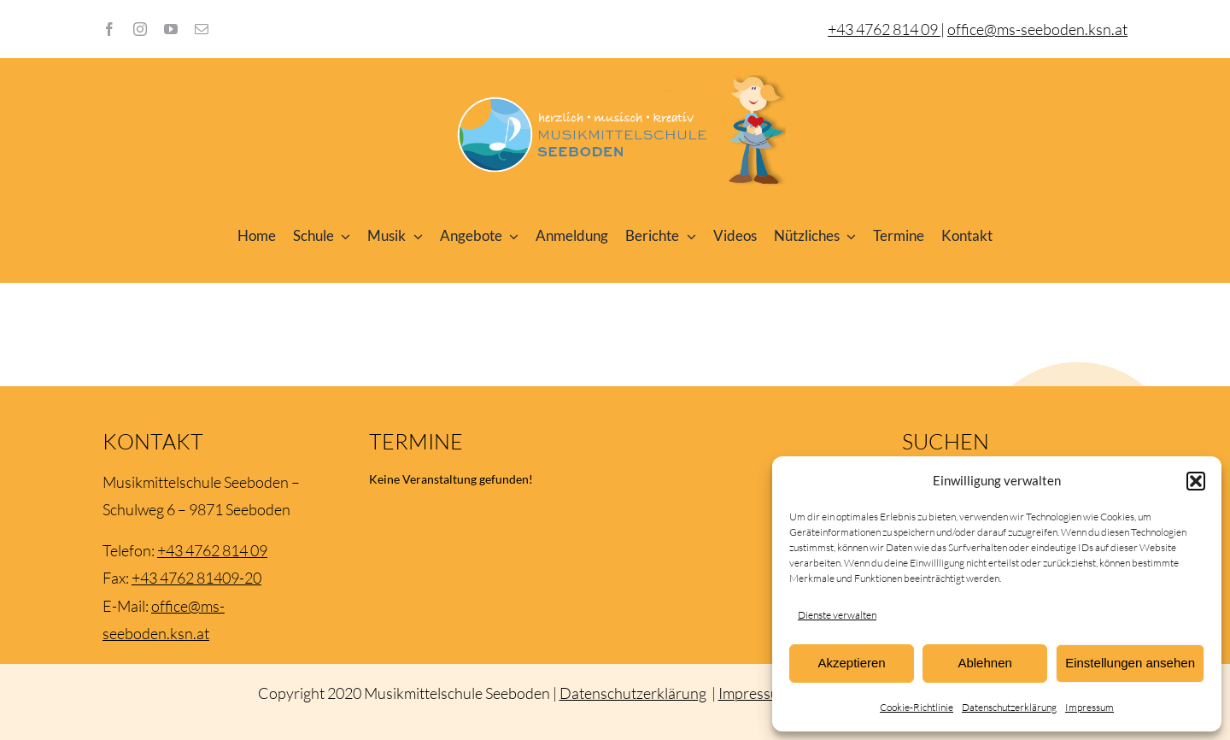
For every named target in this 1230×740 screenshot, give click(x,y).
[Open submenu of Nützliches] (848, 236)
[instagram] (140, 29)
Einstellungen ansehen (1130, 662)
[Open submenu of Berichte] (687, 236)
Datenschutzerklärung (1009, 707)
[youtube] (171, 29)
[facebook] (109, 29)
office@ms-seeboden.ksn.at (1037, 29)
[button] (1195, 481)
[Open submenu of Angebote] (510, 236)
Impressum (1089, 707)
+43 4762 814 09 (212, 550)
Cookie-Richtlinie (916, 707)
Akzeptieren (851, 662)
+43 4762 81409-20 (196, 577)
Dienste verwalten (837, 614)
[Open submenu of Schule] (342, 236)
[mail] (201, 29)
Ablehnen (984, 662)
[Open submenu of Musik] (414, 236)
